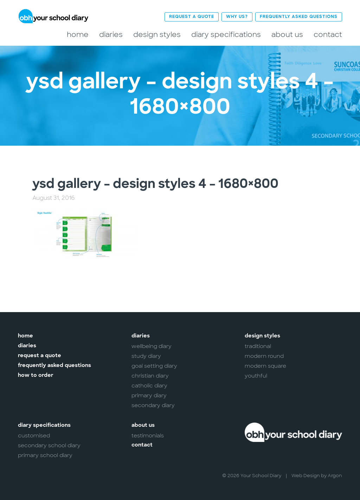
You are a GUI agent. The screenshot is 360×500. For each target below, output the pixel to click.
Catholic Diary (149, 385)
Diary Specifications (226, 34)
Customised (34, 435)
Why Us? (237, 17)
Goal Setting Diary (154, 365)
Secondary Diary (153, 405)
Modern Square (265, 365)
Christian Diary (150, 375)
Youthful (256, 375)
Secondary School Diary (49, 445)
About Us (287, 34)
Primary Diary (149, 395)
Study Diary (146, 356)
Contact (328, 34)
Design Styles (157, 34)
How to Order (35, 375)
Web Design (305, 476)
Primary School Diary (45, 455)
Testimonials (147, 435)
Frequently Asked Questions (299, 17)
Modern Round (264, 356)
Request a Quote (191, 17)
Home (78, 34)
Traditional (258, 346)
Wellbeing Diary (151, 346)
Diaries (111, 34)
